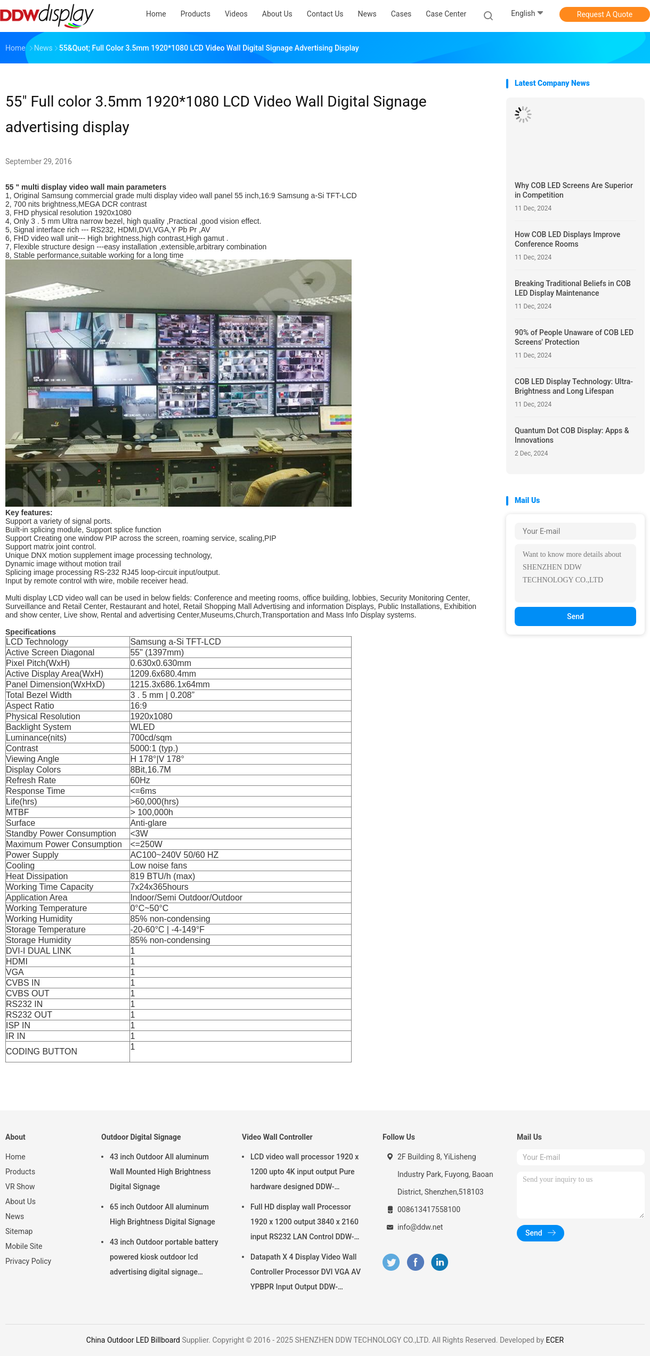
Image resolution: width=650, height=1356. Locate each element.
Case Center (446, 14)
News (14, 1216)
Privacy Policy (28, 1261)
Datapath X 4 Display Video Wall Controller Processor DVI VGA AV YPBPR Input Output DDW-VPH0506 (305, 1273)
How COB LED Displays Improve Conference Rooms (567, 239)
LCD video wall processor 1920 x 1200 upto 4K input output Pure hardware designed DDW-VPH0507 (304, 1173)
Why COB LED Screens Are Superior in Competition (574, 190)
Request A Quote (604, 14)
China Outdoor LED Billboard (133, 1340)
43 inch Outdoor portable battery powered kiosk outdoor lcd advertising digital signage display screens (164, 1258)
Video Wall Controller (277, 1137)
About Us (20, 1201)
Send (575, 616)
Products (20, 1171)
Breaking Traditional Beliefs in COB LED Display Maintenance (573, 288)
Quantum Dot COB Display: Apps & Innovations (572, 435)
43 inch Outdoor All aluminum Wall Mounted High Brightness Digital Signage (160, 1171)
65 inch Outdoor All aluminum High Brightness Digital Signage (162, 1214)
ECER (555, 1340)
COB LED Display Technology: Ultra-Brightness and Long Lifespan (574, 386)
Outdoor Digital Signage (141, 1137)
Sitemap (18, 1231)
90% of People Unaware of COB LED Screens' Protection (574, 337)
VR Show (20, 1186)
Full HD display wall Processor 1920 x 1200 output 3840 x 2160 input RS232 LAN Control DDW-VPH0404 (304, 1223)
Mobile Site (24, 1246)
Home (15, 1156)
